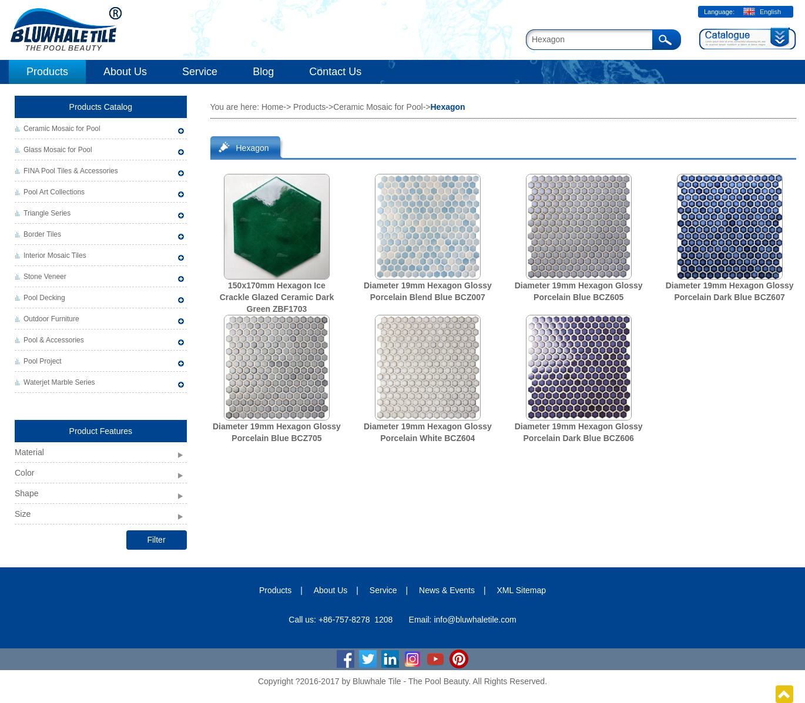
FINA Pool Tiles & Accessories (71, 171)
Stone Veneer (45, 277)
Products (47, 72)
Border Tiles (42, 234)
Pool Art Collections (54, 192)
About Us (125, 72)
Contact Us (335, 72)
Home (272, 107)
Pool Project (43, 361)
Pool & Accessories (54, 340)
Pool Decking (44, 298)
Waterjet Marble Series (59, 382)
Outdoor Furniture (51, 319)
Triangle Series (47, 213)
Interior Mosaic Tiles (55, 255)
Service (199, 72)
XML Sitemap (521, 590)
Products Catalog (100, 107)
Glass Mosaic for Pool (58, 150)
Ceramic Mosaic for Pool (62, 129)
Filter (156, 539)
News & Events (447, 590)
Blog (263, 72)
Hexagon (252, 148)
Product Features (100, 431)
